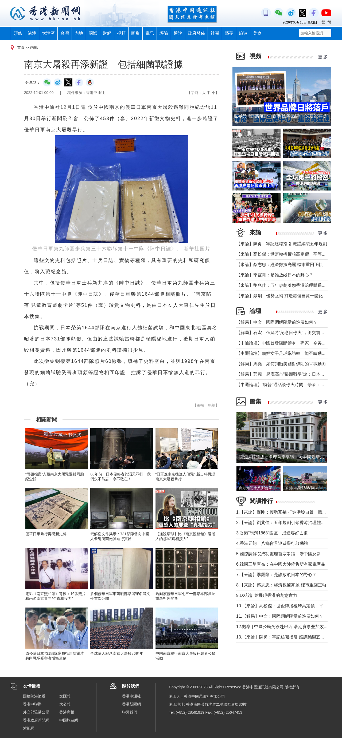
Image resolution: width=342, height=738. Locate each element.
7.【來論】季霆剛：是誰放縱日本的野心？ (276, 574)
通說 (178, 33)
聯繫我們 (129, 712)
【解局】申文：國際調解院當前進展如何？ (276, 322)
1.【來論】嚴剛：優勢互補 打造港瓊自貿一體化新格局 (287, 512)
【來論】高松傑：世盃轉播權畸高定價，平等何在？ (285, 254)
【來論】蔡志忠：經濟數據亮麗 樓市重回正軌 (279, 264)
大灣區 (48, 33)
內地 (79, 33)
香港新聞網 (131, 704)
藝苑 (229, 33)
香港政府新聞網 (36, 720)
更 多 (323, 57)
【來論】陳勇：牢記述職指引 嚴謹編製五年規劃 (281, 243)
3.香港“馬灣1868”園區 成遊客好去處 (272, 533)
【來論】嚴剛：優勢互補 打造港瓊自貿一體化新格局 (286, 295)
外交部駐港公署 (36, 712)
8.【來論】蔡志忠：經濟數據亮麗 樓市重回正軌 (281, 585)
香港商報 (66, 712)
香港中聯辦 (32, 704)
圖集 (135, 33)
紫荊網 (28, 728)
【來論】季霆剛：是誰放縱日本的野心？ (274, 275)
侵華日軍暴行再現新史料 (46, 534)
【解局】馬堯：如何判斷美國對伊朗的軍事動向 (281, 364)
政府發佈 (196, 33)
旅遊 (243, 33)
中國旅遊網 (68, 720)
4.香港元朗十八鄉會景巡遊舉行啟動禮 (272, 543)
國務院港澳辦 (34, 696)
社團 (215, 33)
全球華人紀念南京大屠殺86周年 (116, 653)
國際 (93, 33)
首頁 (21, 47)
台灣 (64, 33)
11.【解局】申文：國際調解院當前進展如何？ (279, 616)
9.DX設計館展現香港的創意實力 (266, 595)
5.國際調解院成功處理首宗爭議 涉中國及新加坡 (282, 553)
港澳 (32, 33)
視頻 (121, 33)
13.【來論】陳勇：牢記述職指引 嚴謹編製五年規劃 (284, 637)
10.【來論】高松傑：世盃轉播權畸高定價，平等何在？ (288, 606)
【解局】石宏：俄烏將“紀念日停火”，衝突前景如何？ (286, 332)
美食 (257, 33)
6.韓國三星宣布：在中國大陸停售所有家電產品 (280, 564)
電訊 (149, 33)
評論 (164, 33)
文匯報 (65, 696)
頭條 (18, 33)
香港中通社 (131, 696)
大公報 (65, 704)
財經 (107, 33)
